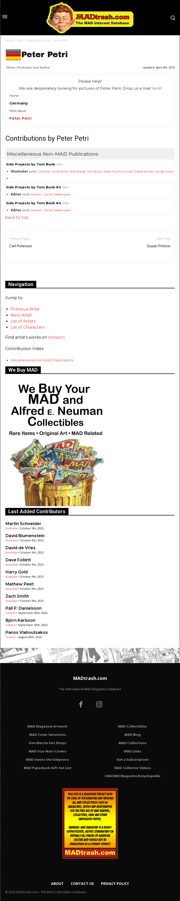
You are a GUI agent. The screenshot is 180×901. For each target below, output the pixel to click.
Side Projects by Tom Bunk (30, 164)
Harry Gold (17, 572)
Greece (11, 637)
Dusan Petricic (159, 246)
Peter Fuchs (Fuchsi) (118, 171)
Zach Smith (17, 596)
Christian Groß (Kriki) (53, 171)
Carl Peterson (20, 246)
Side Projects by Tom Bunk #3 (33, 187)
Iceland (10, 613)
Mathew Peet (20, 584)
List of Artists (23, 321)
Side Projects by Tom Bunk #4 (33, 203)
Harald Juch (163, 171)
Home (9, 40)
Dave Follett (18, 560)
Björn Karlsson (20, 620)
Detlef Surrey (143, 171)
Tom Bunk (94, 171)
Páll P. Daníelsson (24, 608)
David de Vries (20, 547)
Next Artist (21, 315)
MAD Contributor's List (33, 40)
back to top (16, 217)
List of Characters (28, 327)
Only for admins (23, 272)
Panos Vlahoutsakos (27, 632)
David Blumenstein (25, 535)
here (156, 88)
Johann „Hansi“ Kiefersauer (50, 194)
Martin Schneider (23, 523)
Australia (11, 528)
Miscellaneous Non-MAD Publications (42, 360)
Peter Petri (20, 118)
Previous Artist (25, 309)
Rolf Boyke (77, 171)
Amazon (56, 337)
